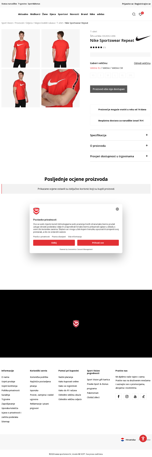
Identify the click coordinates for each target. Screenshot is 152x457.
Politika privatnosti (10, 390)
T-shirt (60, 22)
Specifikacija (119, 135)
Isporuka (34, 390)
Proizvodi (19, 22)
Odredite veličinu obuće (69, 394)
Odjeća (29, 22)
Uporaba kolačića (9, 408)
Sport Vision (7, 22)
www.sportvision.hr (63, 454)
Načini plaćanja (65, 377)
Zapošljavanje (8, 403)
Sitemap (5, 421)
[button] (134, 14)
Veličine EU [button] (95, 68)
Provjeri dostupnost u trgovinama (119, 156)
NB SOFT (81, 454)
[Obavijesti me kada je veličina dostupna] (93, 75)
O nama (5, 377)
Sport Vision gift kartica (98, 379)
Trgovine (5, 399)
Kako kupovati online (68, 381)
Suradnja (5, 394)
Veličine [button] (106, 68)
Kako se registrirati (67, 386)
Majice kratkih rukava (44, 22)
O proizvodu (119, 145)
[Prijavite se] (140, 14)
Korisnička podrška (39, 377)
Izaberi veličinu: (99, 63)
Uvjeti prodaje (8, 381)
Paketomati (92, 392)
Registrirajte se (143, 3)
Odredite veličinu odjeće (70, 399)
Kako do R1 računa (67, 390)
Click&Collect (93, 397)
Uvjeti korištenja (9, 386)
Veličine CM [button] (117, 68)
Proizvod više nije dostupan (109, 89)
